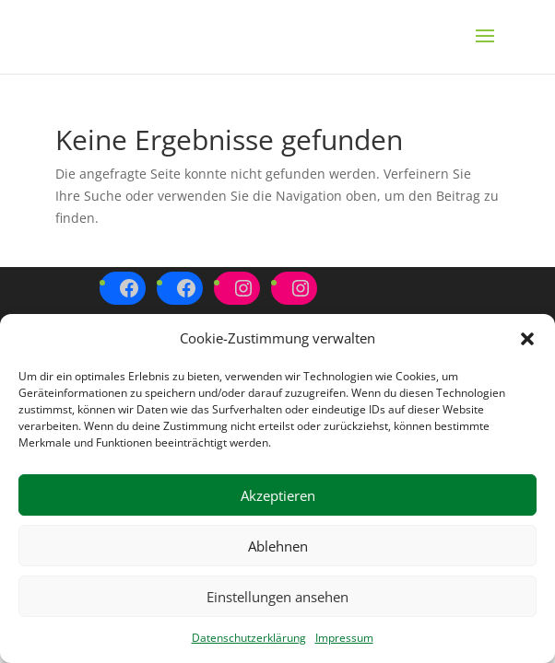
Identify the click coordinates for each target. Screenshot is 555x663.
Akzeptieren (278, 495)
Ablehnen (278, 546)
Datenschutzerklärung (249, 638)
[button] (527, 339)
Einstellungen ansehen (277, 596)
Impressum (344, 638)
